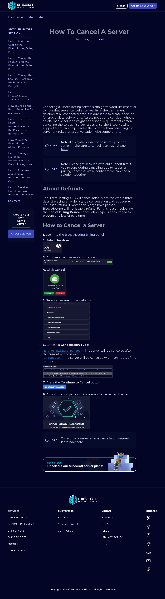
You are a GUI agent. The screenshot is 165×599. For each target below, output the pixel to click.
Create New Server (143, 5)
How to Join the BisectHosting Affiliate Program (18, 143)
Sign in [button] (121, 5)
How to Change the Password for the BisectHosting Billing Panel (20, 64)
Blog (105, 530)
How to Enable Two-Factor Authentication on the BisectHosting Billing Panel (20, 126)
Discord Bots (17, 537)
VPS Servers (16, 530)
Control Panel (68, 524)
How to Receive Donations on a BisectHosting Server (21, 191)
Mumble (13, 544)
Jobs (105, 524)
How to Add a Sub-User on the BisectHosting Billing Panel (20, 47)
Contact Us (65, 530)
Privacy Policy (112, 537)
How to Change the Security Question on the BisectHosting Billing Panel (21, 81)
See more (14, 200)
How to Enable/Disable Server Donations (18, 96)
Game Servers (17, 517)
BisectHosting (16, 17)
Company (108, 517)
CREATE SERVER (21, 233)
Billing (31, 17)
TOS (104, 544)
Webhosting (16, 550)
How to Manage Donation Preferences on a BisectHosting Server (21, 159)
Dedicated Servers (21, 524)
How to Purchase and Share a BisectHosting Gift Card (19, 176)
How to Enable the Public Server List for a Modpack (20, 109)
